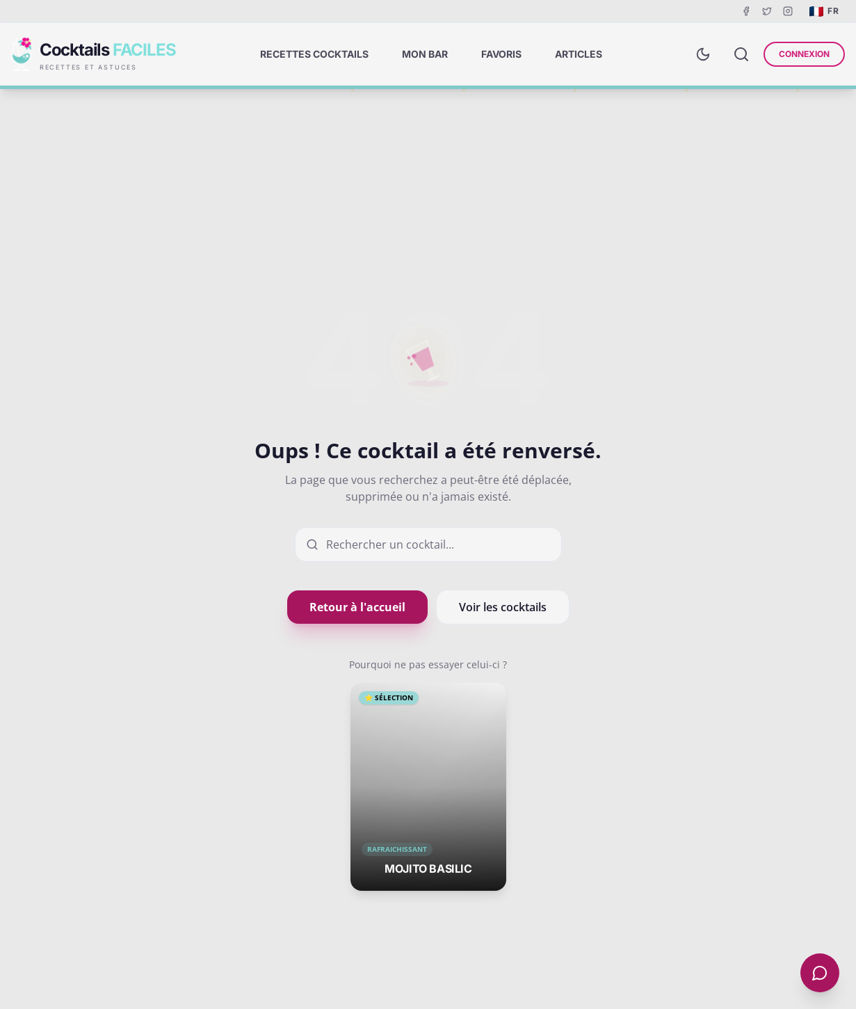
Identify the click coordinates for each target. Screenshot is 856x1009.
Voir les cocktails (503, 607)
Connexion (804, 54)
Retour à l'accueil (357, 607)
